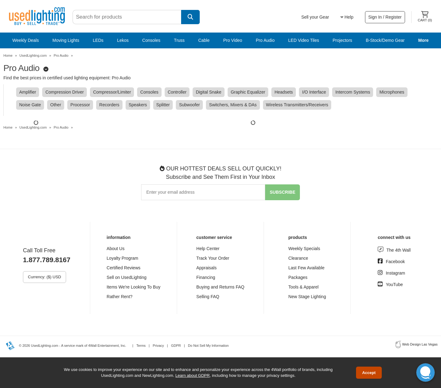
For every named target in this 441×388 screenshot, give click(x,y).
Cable (204, 40)
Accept (369, 372)
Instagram (395, 273)
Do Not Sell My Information (208, 345)
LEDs (98, 40)
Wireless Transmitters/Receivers (297, 104)
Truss (179, 40)
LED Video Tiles (303, 40)
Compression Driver (64, 92)
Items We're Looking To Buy (133, 286)
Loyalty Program (122, 258)
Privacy (158, 345)
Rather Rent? (119, 296)
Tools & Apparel (303, 286)
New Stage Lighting (307, 296)
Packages (297, 277)
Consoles (151, 40)
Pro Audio (265, 40)
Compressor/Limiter (112, 92)
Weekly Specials (304, 248)
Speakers (138, 104)
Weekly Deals (25, 40)
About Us (116, 248)
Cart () (425, 16)
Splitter (163, 104)
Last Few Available (306, 267)
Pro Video (232, 40)
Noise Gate (30, 104)
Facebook (395, 261)
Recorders (109, 104)
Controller (177, 92)
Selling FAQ (207, 296)
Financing (205, 277)
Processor (80, 104)
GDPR (176, 345)
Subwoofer (189, 104)
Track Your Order (212, 258)
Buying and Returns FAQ (220, 286)
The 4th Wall (398, 250)
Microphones (391, 92)
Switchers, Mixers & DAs (232, 104)
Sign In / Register (385, 17)
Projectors (342, 40)
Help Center (208, 248)
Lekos (122, 40)
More (423, 40)
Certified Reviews (123, 267)
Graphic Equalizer (248, 92)
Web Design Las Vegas (420, 344)
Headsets (283, 92)
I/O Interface (314, 92)
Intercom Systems (352, 92)
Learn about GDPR (193, 375)
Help (347, 17)
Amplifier (27, 92)
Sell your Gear (315, 17)
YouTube (394, 284)
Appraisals (206, 267)
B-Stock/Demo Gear (385, 40)
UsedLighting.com (33, 55)
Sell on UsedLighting (126, 277)
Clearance (298, 258)
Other (55, 104)
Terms (141, 345)
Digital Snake (208, 92)
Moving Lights (65, 40)
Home (7, 55)
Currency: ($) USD (44, 277)
